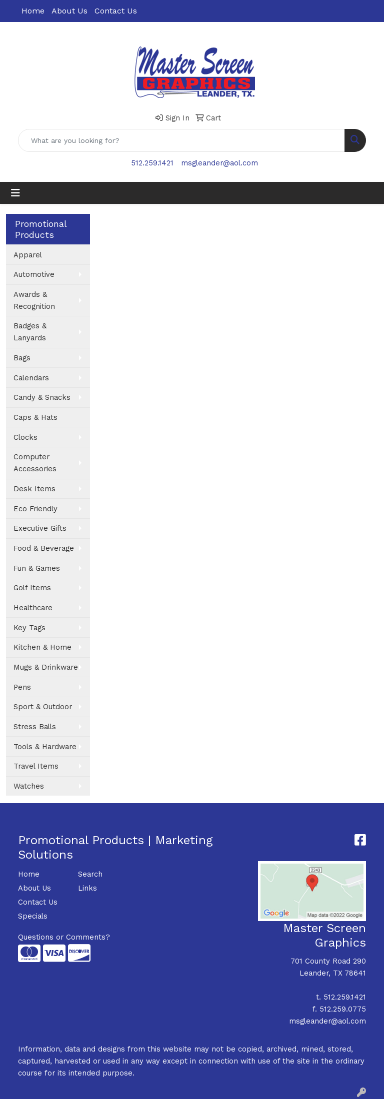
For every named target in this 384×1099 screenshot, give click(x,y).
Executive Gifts (40, 528)
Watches (29, 786)
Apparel (28, 254)
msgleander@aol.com (219, 162)
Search (90, 874)
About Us (70, 10)
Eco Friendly (36, 508)
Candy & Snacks (42, 397)
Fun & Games (37, 568)
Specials (33, 916)
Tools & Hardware (45, 746)
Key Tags (30, 627)
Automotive (34, 274)
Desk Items (35, 488)
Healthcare (33, 607)
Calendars (31, 377)
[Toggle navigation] (15, 193)
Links (87, 888)
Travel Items (36, 766)
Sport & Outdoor (43, 706)
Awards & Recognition (34, 300)
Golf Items (32, 587)
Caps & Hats (36, 417)
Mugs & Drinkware (46, 667)
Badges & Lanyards (30, 331)
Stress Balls (35, 726)
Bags (22, 357)
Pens (22, 687)
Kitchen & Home (43, 647)
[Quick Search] (181, 140)
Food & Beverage (44, 548)
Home (33, 10)
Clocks (26, 437)
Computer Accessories (35, 462)
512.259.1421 (152, 162)
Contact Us (115, 10)
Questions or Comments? (64, 937)
